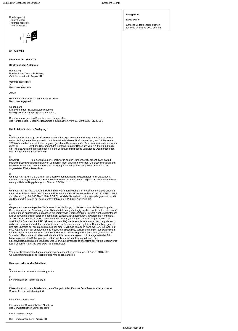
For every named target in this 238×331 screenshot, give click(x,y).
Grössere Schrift (111, 2)
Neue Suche (133, 19)
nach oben (138, 327)
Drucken (35, 2)
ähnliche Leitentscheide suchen (143, 24)
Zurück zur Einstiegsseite (16, 2)
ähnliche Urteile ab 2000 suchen (143, 27)
